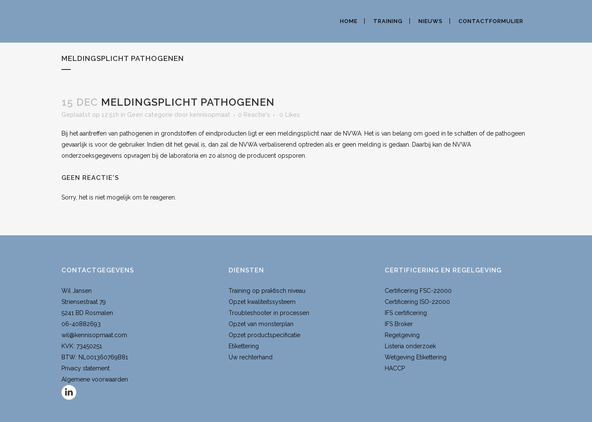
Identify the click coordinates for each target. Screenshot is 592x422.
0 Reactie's (254, 114)
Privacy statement (85, 368)
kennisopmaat (210, 114)
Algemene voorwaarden (94, 379)
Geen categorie (150, 114)
